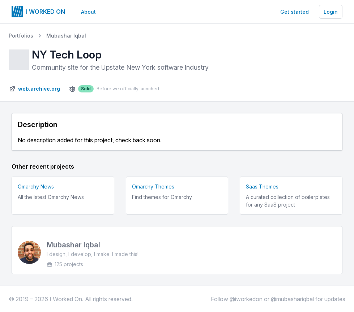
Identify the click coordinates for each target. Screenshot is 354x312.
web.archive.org (39, 89)
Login (331, 12)
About (88, 12)
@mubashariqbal (292, 299)
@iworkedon (246, 299)
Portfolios (21, 35)
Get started (294, 12)
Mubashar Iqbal (66, 35)
